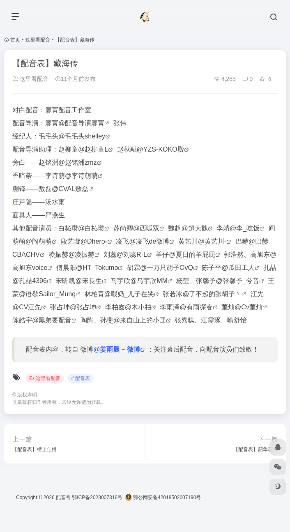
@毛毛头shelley (81, 136)
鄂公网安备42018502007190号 (163, 497)
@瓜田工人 (237, 267)
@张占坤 (83, 307)
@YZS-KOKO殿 (160, 149)
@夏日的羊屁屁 (192, 254)
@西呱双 (146, 228)
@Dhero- (94, 241)
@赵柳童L (93, 149)
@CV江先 (26, 307)
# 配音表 (80, 378)
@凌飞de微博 (149, 241)
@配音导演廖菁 (81, 123)
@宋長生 (88, 280)
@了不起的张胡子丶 (212, 293)
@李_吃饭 (245, 228)
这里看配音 (37, 40)
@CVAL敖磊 (70, 188)
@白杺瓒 (91, 228)
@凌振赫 (81, 254)
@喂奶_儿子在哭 (129, 293)
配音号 (63, 497)
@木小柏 (138, 307)
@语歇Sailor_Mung (47, 293)
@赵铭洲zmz (77, 162)
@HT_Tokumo (97, 267)
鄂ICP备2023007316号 (97, 497)
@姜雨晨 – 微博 (116, 349)
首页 (15, 40)
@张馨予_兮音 (237, 280)
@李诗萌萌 (81, 175)
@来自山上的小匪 (139, 320)
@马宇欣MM (149, 280)
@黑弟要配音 (51, 320)
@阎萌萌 (38, 241)
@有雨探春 (196, 307)
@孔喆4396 (29, 280)
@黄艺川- (212, 241)
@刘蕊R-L (132, 254)
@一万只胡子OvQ (166, 267)
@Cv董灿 (248, 307)
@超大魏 (194, 228)
